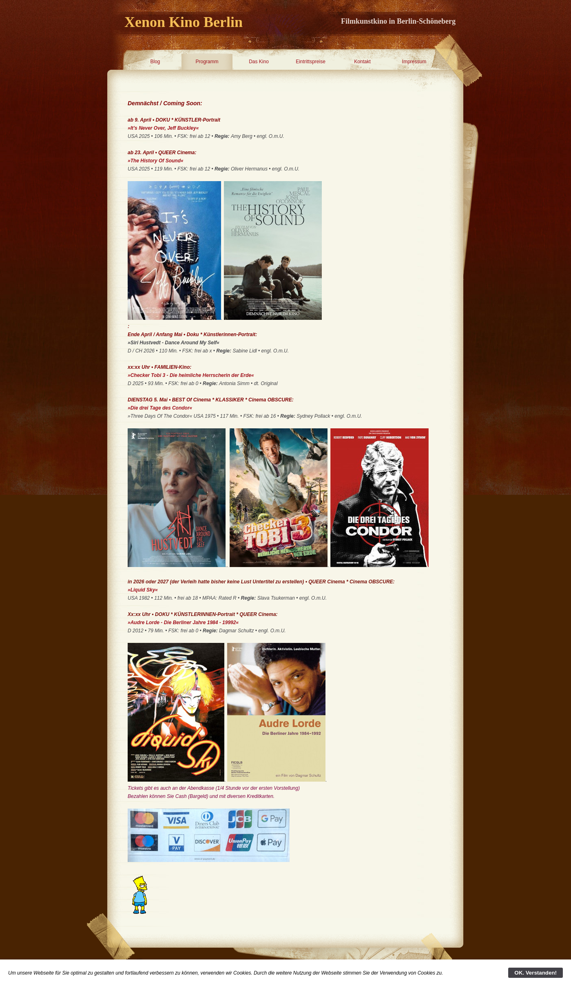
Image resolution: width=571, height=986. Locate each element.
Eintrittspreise (310, 61)
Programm (206, 61)
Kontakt (362, 61)
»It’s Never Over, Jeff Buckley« (163, 128)
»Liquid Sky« (143, 590)
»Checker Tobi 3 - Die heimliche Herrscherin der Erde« (191, 375)
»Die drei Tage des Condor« (160, 408)
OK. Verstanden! (535, 973)
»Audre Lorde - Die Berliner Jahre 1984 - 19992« (183, 622)
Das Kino (259, 61)
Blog (155, 61)
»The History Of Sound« (156, 161)
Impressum (414, 61)
